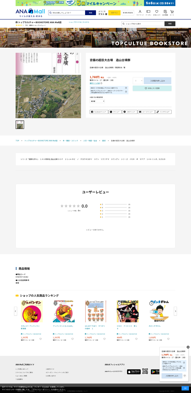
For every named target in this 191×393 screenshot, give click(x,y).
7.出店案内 (19, 379)
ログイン (114, 13)
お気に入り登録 (154, 88)
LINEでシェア (131, 112)
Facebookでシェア (100, 112)
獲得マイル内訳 (95, 83)
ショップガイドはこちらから (79, 22)
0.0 (85, 206)
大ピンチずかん (155, 326)
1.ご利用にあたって (22, 369)
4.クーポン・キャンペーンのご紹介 (57, 372)
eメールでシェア (147, 112)
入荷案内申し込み (157, 80)
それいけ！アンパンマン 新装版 (31, 327)
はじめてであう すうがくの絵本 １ (95, 327)
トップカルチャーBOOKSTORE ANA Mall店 (39, 22)
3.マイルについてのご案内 (24, 372)
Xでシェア (116, 112)
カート (172, 15)
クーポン (148, 15)
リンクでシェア (164, 112)
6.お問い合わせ (51, 376)
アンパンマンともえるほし (63, 326)
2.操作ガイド (50, 369)
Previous (15, 311)
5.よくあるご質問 (21, 376)
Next (175, 311)
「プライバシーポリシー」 (41, 389)
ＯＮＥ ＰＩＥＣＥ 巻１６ (127, 327)
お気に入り (156, 15)
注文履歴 (165, 15)
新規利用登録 (128, 13)
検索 (90, 13)
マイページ (140, 15)
